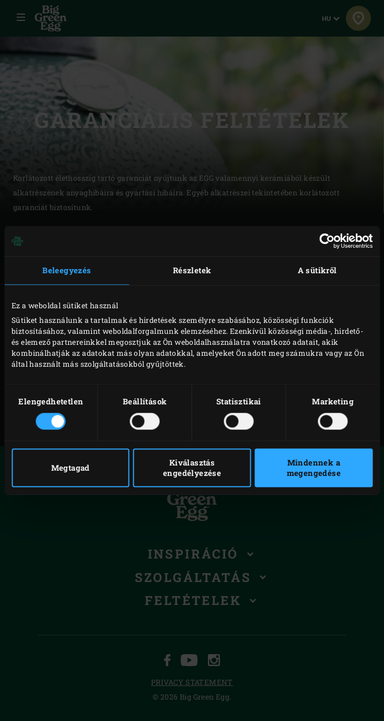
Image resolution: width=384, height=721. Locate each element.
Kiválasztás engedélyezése (192, 468)
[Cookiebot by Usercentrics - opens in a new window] (327, 241)
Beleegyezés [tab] (66, 270)
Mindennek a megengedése (314, 468)
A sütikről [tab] (317, 270)
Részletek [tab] (192, 270)
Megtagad (70, 468)
